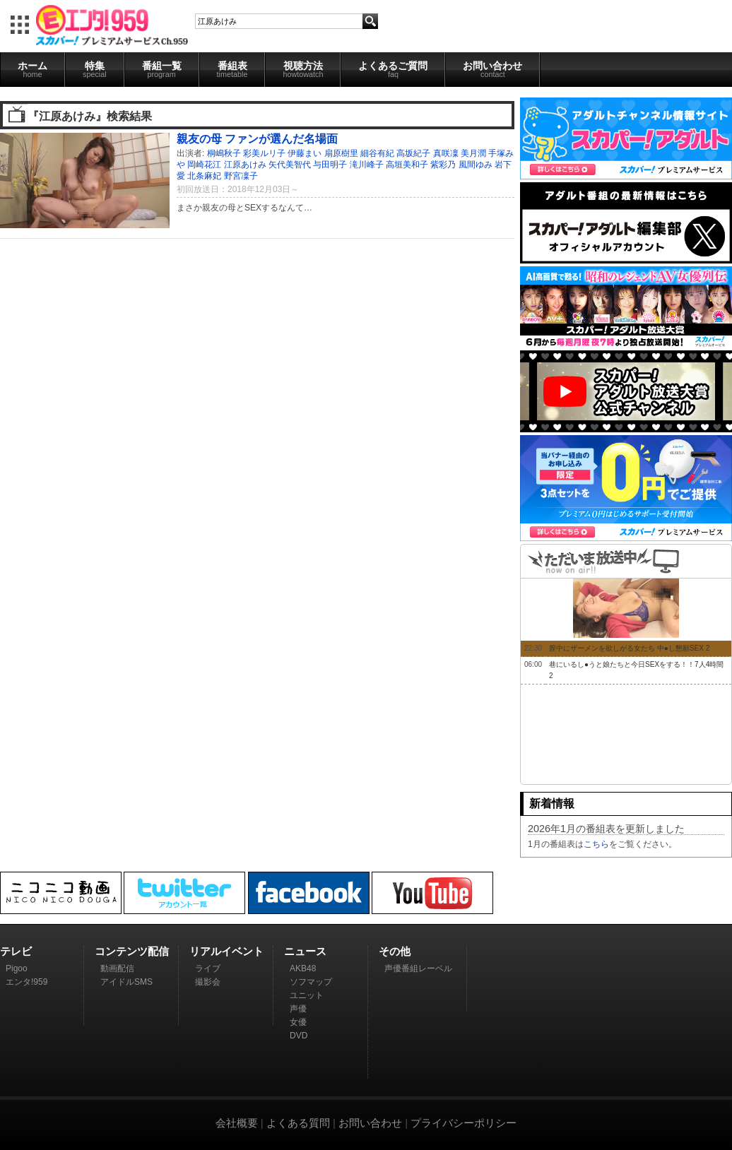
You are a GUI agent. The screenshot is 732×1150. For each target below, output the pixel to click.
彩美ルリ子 (264, 153)
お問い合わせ (492, 69)
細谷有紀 (377, 153)
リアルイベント (226, 951)
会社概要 (237, 1123)
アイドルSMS (126, 982)
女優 (298, 1022)
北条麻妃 (204, 176)
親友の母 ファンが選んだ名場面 (257, 138)
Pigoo (17, 968)
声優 (298, 1009)
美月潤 (473, 153)
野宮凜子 (241, 176)
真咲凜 (446, 153)
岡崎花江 (204, 165)
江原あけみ (245, 165)
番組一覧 (162, 69)
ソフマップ (311, 982)
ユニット (307, 995)
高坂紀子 (413, 153)
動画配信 (117, 968)
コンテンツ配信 (132, 951)
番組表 (232, 69)
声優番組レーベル (418, 968)
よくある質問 (298, 1123)
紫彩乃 (443, 165)
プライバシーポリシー (463, 1123)
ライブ (207, 968)
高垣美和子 (407, 165)
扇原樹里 (341, 153)
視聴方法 (303, 69)
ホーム (32, 69)
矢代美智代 (289, 165)
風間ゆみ (475, 165)
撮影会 (207, 982)
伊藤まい (304, 153)
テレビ (16, 951)
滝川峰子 (367, 165)
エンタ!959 (26, 982)
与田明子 (330, 165)
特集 (95, 69)
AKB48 (303, 968)
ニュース (305, 951)
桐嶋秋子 (224, 153)
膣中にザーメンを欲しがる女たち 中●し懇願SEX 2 (629, 648)
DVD (298, 1036)
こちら (596, 844)
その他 (395, 951)
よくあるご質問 (392, 69)
